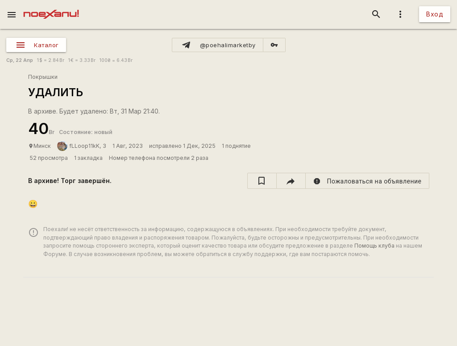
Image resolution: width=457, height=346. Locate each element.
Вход (434, 14)
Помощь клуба (374, 245)
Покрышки (43, 76)
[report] (367, 181)
